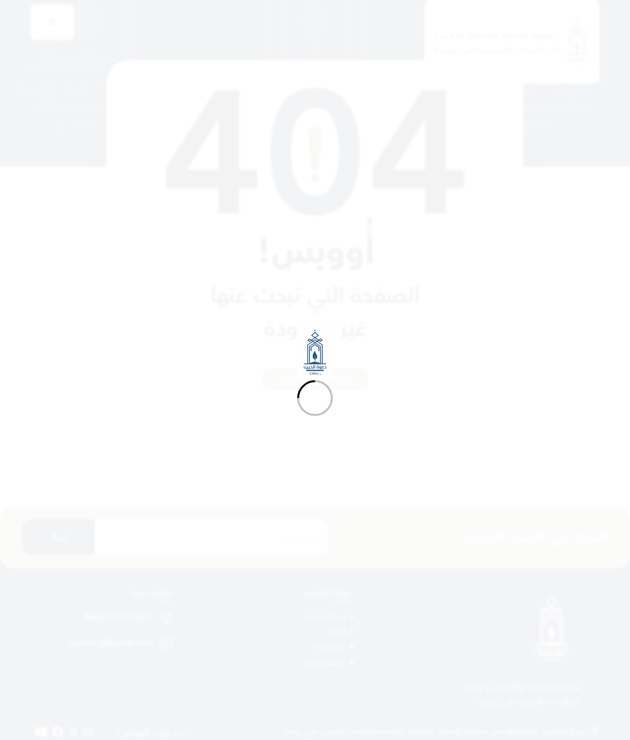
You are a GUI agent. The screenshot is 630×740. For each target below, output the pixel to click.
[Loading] (315, 370)
